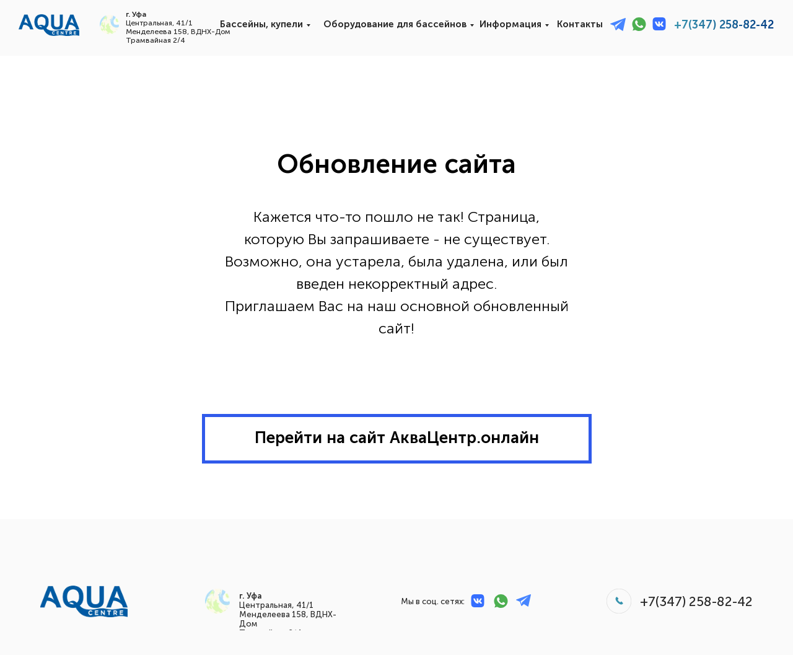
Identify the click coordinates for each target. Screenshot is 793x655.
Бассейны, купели (261, 24)
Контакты (580, 24)
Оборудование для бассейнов (395, 24)
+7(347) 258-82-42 (724, 25)
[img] (49, 25)
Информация (510, 24)
